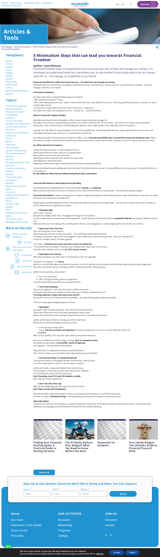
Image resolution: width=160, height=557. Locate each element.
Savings (9, 174)
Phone (84, 489)
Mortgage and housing (17, 221)
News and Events (14, 108)
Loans (9, 138)
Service (9, 60)
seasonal (10, 117)
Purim (9, 200)
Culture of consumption (17, 132)
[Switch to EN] (117, 4)
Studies (9, 93)
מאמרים (9, 63)
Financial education (15, 168)
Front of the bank (14, 120)
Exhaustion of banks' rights (16, 188)
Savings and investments (18, 123)
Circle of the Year (14, 177)
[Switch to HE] (122, 4)
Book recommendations (17, 90)
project (9, 72)
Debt (8, 209)
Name (26, 489)
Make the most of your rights (16, 214)
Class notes (11, 81)
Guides (9, 75)
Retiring (9, 159)
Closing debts (12, 147)
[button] (157, 47)
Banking (10, 183)
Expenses (10, 165)
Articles (9, 66)
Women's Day (12, 203)
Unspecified (11, 114)
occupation (11, 180)
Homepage (6, 46)
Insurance (10, 192)
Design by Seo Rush (57, 552)
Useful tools (11, 84)
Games (9, 87)
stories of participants (16, 150)
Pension (10, 171)
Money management (16, 153)
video (8, 69)
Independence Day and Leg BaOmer (17, 196)
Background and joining (17, 162)
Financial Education (15, 111)
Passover (10, 156)
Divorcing (10, 144)
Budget (9, 206)
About (9, 141)
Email (55, 489)
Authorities (11, 135)
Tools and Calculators (16, 105)
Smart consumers (22, 46)
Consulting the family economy (16, 128)
